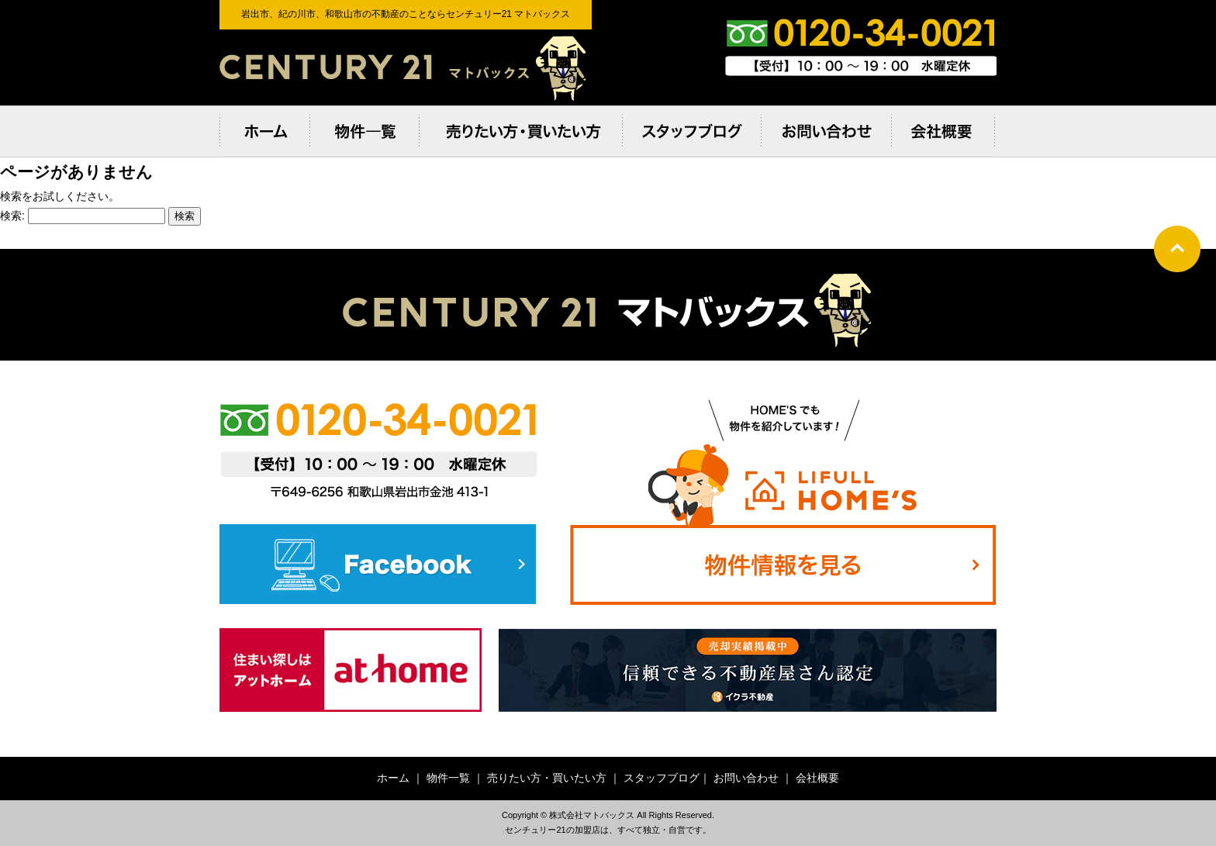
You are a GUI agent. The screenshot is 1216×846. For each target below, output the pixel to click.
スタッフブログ (662, 778)
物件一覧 (448, 778)
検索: (12, 215)
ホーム (393, 778)
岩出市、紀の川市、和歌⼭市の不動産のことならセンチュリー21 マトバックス (405, 67)
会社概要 (817, 778)
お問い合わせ (746, 778)
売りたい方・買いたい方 (546, 778)
